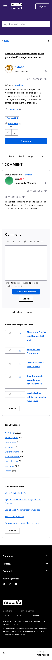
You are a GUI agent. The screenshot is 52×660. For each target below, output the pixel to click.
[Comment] (26, 141)
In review (9, 447)
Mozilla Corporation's (15, 621)
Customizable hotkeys (15, 493)
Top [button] (4, 653)
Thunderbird (12, 118)
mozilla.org (7, 611)
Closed (8, 470)
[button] (8, 132)
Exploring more (12, 452)
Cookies (20, 615)
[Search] (26, 24)
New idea (19, 85)
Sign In (42, 6)
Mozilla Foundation (10, 624)
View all (12, 408)
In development (12, 456)
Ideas (6, 40)
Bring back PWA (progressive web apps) (23, 510)
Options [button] (48, 41)
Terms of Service (27, 611)
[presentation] (8, 241)
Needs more (10, 442)
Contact (35, 615)
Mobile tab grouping (14, 516)
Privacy (6, 615)
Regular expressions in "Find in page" (22, 523)
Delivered (9, 466)
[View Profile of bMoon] (19, 67)
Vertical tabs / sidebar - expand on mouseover (36, 397)
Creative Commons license (14, 634)
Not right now (11, 461)
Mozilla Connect (17, 6)
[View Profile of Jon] (21, 178)
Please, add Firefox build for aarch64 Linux (36, 336)
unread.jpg (13, 109)
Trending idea (11, 437)
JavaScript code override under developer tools (35, 380)
